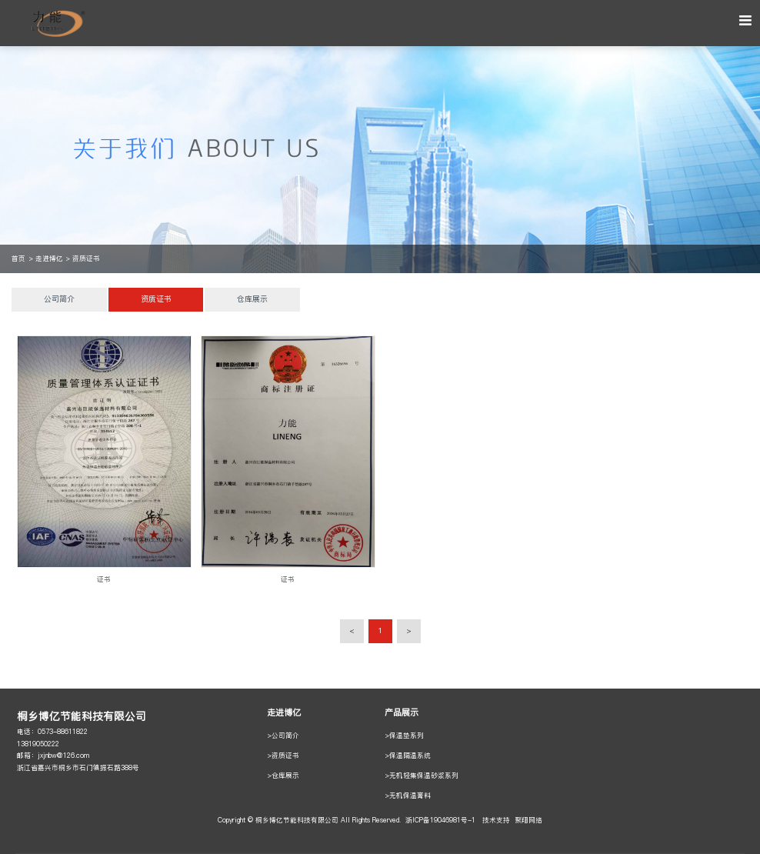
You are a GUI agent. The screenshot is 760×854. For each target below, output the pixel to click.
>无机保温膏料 (408, 795)
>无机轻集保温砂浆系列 (421, 775)
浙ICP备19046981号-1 (440, 820)
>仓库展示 (283, 775)
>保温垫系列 (404, 735)
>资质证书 (283, 755)
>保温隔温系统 (408, 755)
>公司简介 (283, 735)
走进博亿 (49, 258)
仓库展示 (252, 299)
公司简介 (59, 299)
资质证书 (86, 258)
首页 (18, 258)
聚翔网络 (528, 820)
